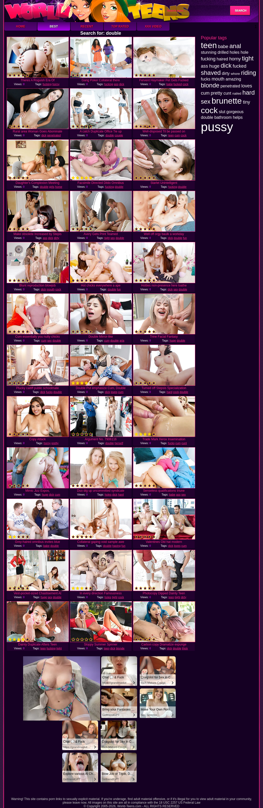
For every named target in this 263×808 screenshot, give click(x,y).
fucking (47, 84)
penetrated (54, 135)
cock (186, 84)
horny (56, 84)
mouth (51, 289)
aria (121, 340)
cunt (184, 443)
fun (185, 237)
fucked (177, 84)
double (109, 135)
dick (121, 84)
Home (20, 26)
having (116, 545)
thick (185, 648)
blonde (120, 648)
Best (54, 26)
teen (171, 135)
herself (119, 443)
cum (177, 135)
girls (51, 186)
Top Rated (120, 26)
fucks (49, 391)
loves (114, 391)
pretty (55, 443)
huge (173, 340)
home (58, 186)
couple (119, 135)
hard (169, 391)
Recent (87, 26)
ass (116, 84)
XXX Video (153, 26)
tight (107, 237)
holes (108, 494)
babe (169, 84)
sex (112, 237)
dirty (56, 237)
